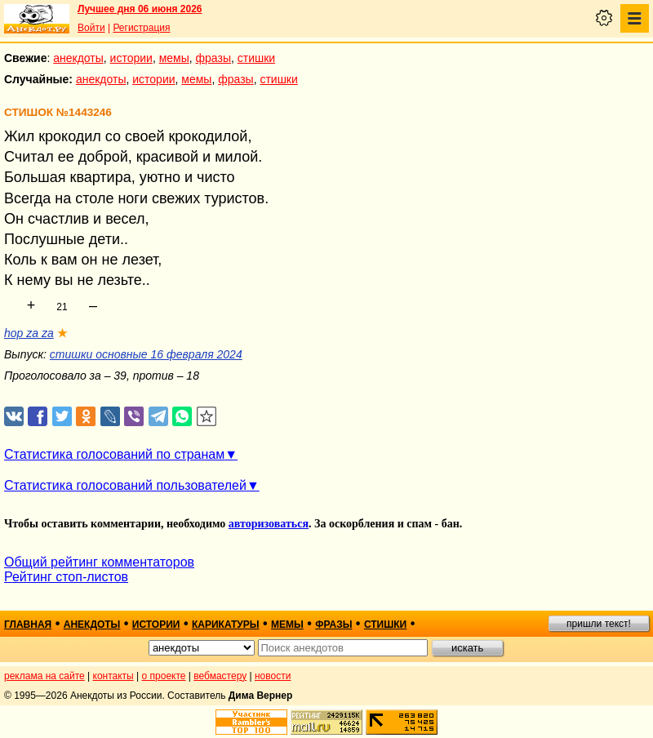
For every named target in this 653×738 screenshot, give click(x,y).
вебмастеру (220, 676)
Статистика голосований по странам (114, 454)
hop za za (29, 333)
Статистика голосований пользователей (125, 485)
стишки (256, 57)
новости (273, 676)
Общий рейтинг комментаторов (99, 562)
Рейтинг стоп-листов (66, 577)
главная (27, 624)
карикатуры (226, 624)
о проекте (164, 676)
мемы (174, 57)
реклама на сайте (44, 676)
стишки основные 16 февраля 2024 (146, 354)
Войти (91, 27)
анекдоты (78, 57)
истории (131, 57)
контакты (113, 676)
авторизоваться (269, 524)
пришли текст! (598, 623)
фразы (213, 57)
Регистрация (141, 27)
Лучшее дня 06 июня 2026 (140, 9)
